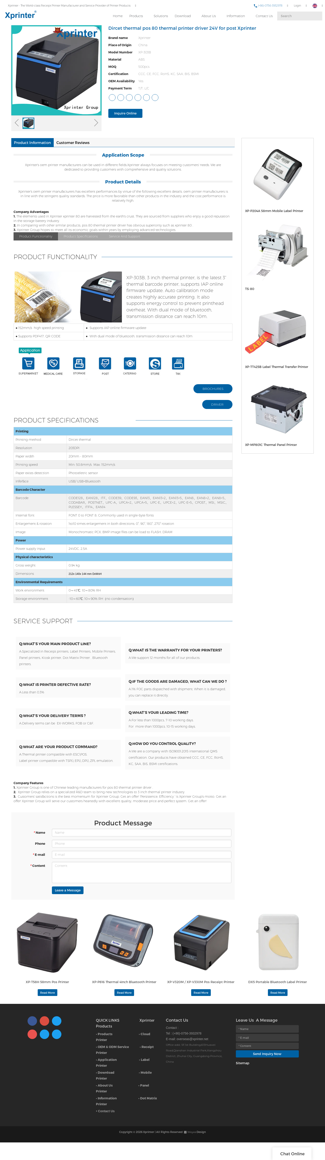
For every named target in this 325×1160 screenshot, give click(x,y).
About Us (208, 14)
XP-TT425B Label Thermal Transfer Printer (273, 366)
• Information (106, 1117)
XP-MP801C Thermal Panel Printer (268, 444)
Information (235, 14)
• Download (105, 1091)
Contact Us (263, 14)
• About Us (104, 1104)
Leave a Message (68, 905)
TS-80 (249, 288)
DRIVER (217, 404)
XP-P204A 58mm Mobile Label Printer (270, 210)
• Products (104, 1053)
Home (117, 14)
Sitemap (242, 1082)
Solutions (160, 14)
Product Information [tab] (32, 142)
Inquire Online (125, 113)
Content (37, 881)
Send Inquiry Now (267, 1072)
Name (39, 848)
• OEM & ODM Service (112, 1065)
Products (135, 14)
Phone (40, 859)
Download (182, 14)
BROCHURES (213, 389)
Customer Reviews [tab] (73, 142)
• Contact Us (105, 1130)
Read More (47, 1011)
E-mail (38, 870)
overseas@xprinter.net (192, 1058)
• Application (106, 1078)
